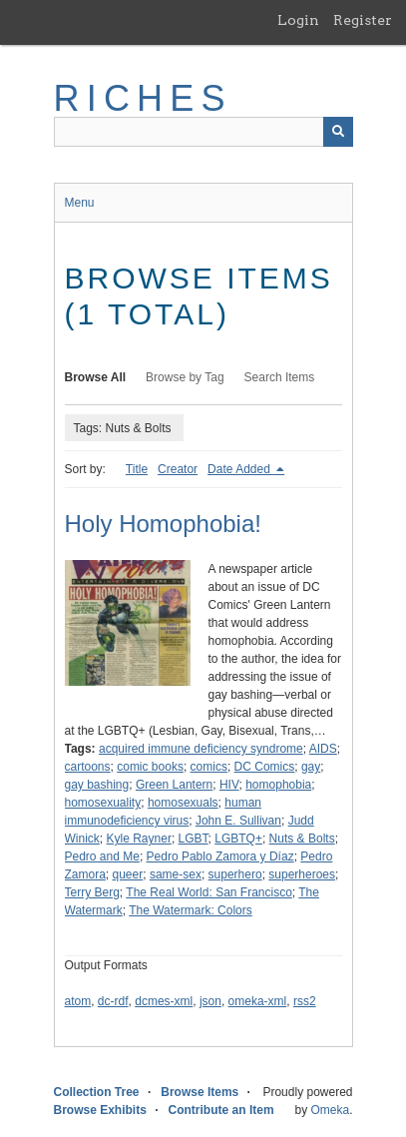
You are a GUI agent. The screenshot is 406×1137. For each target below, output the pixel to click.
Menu (80, 203)
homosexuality (103, 803)
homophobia (278, 785)
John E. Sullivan (238, 821)
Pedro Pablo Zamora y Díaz (220, 856)
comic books (150, 767)
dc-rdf (113, 1001)
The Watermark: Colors (190, 910)
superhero (235, 874)
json (210, 1001)
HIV (229, 785)
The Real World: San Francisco (209, 892)
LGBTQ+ (238, 839)
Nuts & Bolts (302, 839)
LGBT (193, 839)
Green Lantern (174, 785)
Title (137, 469)
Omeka (329, 1110)
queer (128, 874)
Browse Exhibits (100, 1110)
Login (298, 20)
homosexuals (183, 803)
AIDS (323, 749)
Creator (178, 469)
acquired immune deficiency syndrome (201, 749)
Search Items (279, 377)
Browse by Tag (185, 377)
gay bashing (97, 785)
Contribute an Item (221, 1110)
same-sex (176, 874)
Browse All (96, 377)
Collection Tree (97, 1092)
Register (362, 20)
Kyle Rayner (139, 839)
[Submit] (338, 132)
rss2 (304, 1001)
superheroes (301, 874)
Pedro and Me (102, 856)
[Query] (203, 132)
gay (310, 767)
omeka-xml (257, 1001)
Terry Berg (92, 892)
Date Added (240, 469)
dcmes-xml (164, 1001)
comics (209, 767)
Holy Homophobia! (163, 523)
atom (78, 1001)
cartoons (88, 767)
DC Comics (264, 767)
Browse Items (199, 1092)
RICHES (143, 98)
